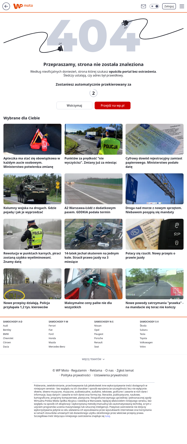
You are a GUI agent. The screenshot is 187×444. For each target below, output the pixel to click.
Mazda (52, 342)
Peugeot (98, 334)
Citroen (7, 342)
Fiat (50, 329)
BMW (6, 334)
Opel (96, 329)
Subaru (144, 329)
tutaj (107, 416)
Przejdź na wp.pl (112, 105)
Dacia (6, 346)
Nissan (98, 325)
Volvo (143, 346)
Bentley (7, 329)
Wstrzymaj (74, 105)
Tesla (142, 334)
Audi (5, 325)
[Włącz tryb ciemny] (154, 6)
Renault (98, 342)
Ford (51, 334)
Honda (52, 338)
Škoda (143, 325)
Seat (96, 346)
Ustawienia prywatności (110, 375)
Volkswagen (146, 342)
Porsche (98, 338)
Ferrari (52, 325)
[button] (182, 6)
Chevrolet (8, 338)
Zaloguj (169, 6)
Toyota (143, 338)
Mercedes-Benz (57, 346)
